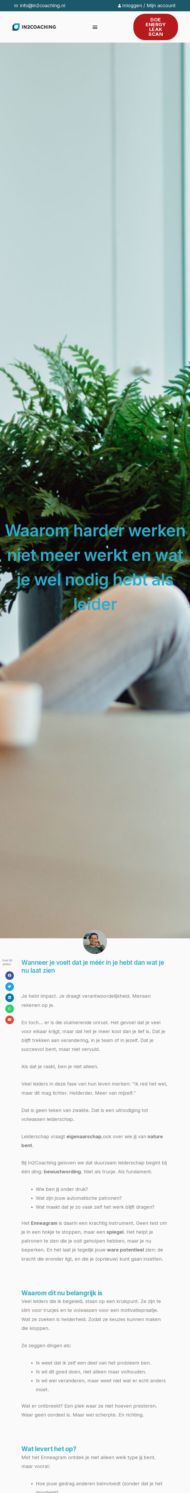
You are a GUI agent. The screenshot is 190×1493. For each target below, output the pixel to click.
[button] (95, 27)
